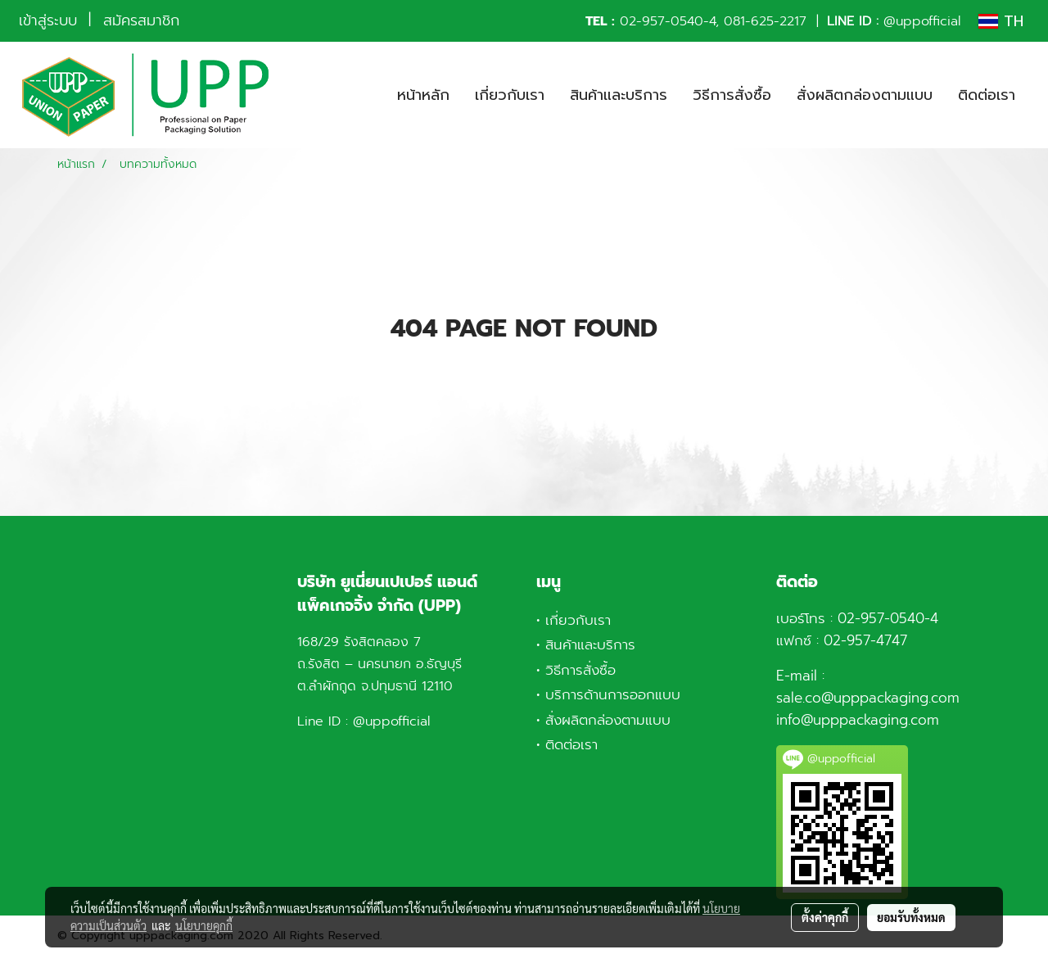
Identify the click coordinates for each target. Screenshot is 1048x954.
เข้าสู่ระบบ (48, 20)
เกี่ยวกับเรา (509, 95)
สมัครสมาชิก (141, 20)
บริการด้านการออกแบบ (612, 694)
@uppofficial (921, 21)
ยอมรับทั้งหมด (911, 917)
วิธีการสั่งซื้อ (732, 95)
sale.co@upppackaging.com (868, 697)
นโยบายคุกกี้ (204, 925)
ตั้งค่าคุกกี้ (825, 917)
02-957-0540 (661, 21)
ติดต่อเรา (986, 95)
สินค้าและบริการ (618, 95)
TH (1000, 21)
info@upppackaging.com (857, 719)
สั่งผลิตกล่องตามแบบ (865, 95)
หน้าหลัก (423, 95)
